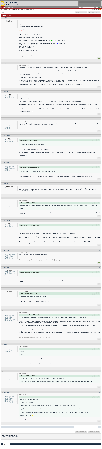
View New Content (95, 9)
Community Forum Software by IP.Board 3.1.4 (92, 446)
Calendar (13, 7)
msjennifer (6, 392)
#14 (99, 344)
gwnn (5, 17)
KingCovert (7, 63)
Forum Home (9, 446)
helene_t (6, 310)
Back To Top (4, 446)
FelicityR (6, 91)
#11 (99, 267)
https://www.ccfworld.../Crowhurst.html (27, 98)
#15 (99, 371)
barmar (6, 183)
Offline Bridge (32, 9)
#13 (99, 310)
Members (8, 7)
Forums (3, 7)
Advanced (101, 7)
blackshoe (6, 250)
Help (98, 5)
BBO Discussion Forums (5, 9)
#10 (99, 250)
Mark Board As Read (23, 446)
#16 (99, 392)
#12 (99, 288)
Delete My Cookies (15, 446)
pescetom (6, 162)
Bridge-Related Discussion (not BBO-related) (20, 9)
